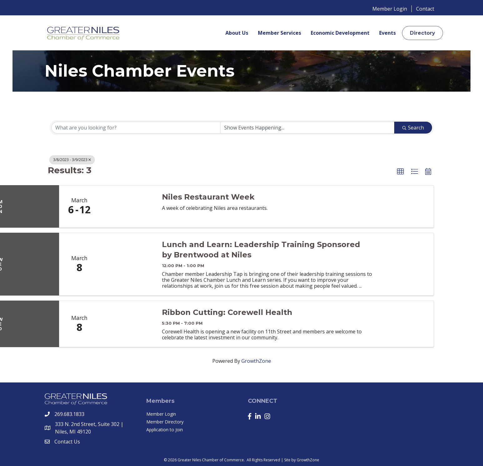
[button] (422, 33)
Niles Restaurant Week (208, 196)
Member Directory (165, 422)
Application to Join (164, 430)
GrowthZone (256, 360)
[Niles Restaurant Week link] (128, 206)
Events (387, 32)
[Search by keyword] (136, 128)
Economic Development (340, 32)
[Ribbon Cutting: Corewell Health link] (128, 324)
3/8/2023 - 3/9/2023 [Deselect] (72, 159)
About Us (236, 32)
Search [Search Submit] (413, 127)
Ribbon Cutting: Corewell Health (227, 312)
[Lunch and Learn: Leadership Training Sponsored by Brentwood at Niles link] (128, 264)
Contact (425, 8)
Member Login (389, 8)
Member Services (279, 32)
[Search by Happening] (307, 128)
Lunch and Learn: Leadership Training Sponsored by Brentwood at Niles (261, 250)
